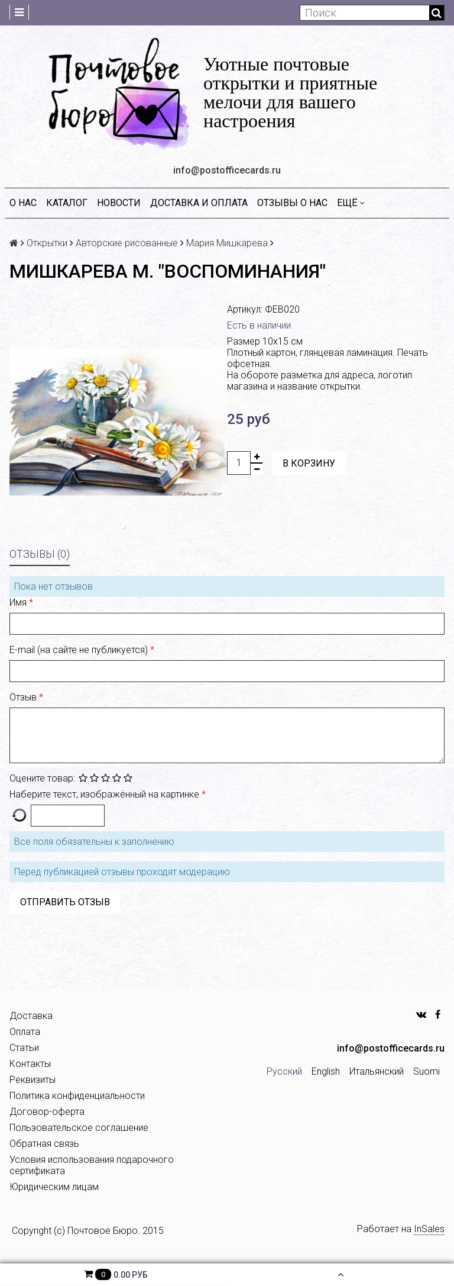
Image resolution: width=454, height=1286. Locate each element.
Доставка (31, 1015)
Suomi (426, 1071)
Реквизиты (32, 1079)
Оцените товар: (42, 778)
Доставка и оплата (199, 202)
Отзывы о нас (292, 202)
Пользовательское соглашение (78, 1127)
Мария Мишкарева (227, 243)
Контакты (30, 1063)
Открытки (47, 243)
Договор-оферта (47, 1111)
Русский (284, 1071)
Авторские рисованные (127, 243)
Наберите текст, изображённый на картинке (105, 794)
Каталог (66, 202)
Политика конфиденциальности (77, 1095)
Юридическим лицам (54, 1186)
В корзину (309, 463)
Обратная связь (44, 1143)
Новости (119, 202)
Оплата (24, 1031)
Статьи (24, 1047)
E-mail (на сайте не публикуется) (79, 649)
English (326, 1071)
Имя (19, 602)
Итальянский (376, 1071)
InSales (429, 1228)
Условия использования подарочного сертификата (91, 1165)
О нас (23, 202)
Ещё (351, 202)
